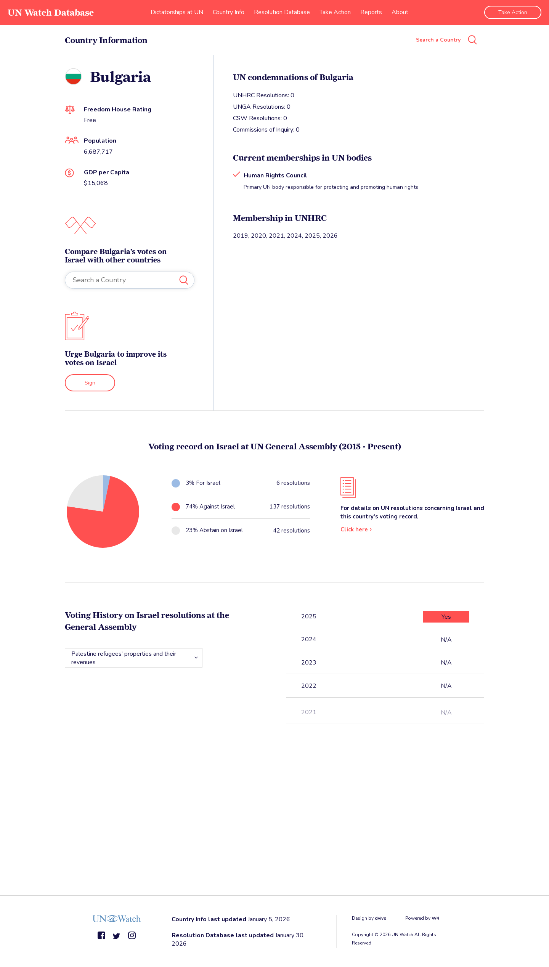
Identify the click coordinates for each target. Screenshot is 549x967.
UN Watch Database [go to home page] (51, 12)
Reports (371, 12)
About (400, 12)
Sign (90, 382)
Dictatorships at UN (177, 12)
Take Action (335, 12)
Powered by (422, 918)
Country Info (228, 12)
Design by (369, 918)
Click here (354, 529)
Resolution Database (282, 12)
